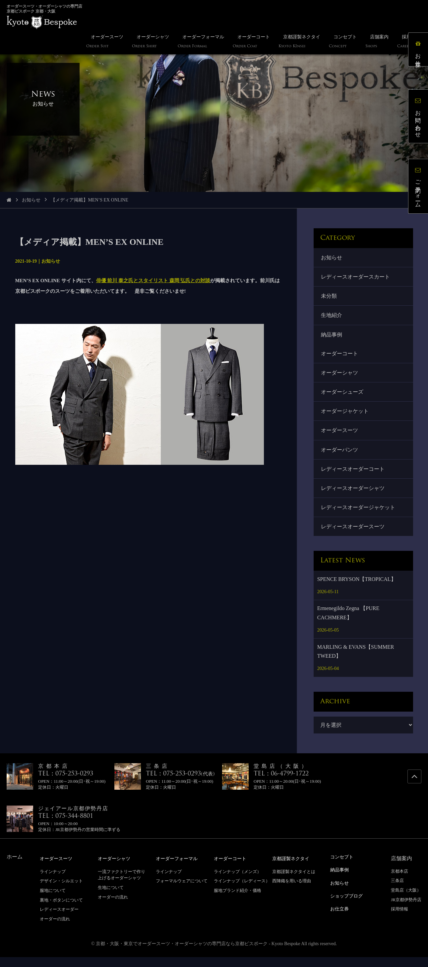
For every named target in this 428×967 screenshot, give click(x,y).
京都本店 (399, 881)
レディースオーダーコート (353, 476)
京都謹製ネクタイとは (293, 881)
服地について (53, 900)
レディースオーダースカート (356, 278)
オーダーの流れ (55, 928)
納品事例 (332, 337)
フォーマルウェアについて (182, 890)
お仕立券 (419, 51)
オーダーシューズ (343, 397)
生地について (111, 897)
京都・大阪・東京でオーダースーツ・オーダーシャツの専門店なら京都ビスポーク (182, 953)
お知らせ (31, 200)
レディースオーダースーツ (353, 536)
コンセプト (343, 866)
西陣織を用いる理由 (291, 890)
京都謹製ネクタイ (293, 868)
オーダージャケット (345, 417)
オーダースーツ (340, 437)
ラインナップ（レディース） (242, 890)
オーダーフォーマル (180, 868)
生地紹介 (332, 318)
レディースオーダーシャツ (353, 496)
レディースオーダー (59, 919)
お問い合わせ (419, 117)
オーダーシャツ (340, 377)
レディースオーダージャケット (359, 516)
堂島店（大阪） (406, 900)
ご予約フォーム (419, 187)
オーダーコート (340, 357)
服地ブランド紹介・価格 (237, 900)
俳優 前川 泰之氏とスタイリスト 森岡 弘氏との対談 (153, 280)
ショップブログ (348, 904)
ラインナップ (53, 881)
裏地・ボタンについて (61, 909)
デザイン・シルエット (61, 890)
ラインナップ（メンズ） (237, 881)
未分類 (329, 297)
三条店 (397, 890)
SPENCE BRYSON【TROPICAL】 (356, 589)
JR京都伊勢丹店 (406, 909)
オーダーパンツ (340, 457)
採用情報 (399, 919)
